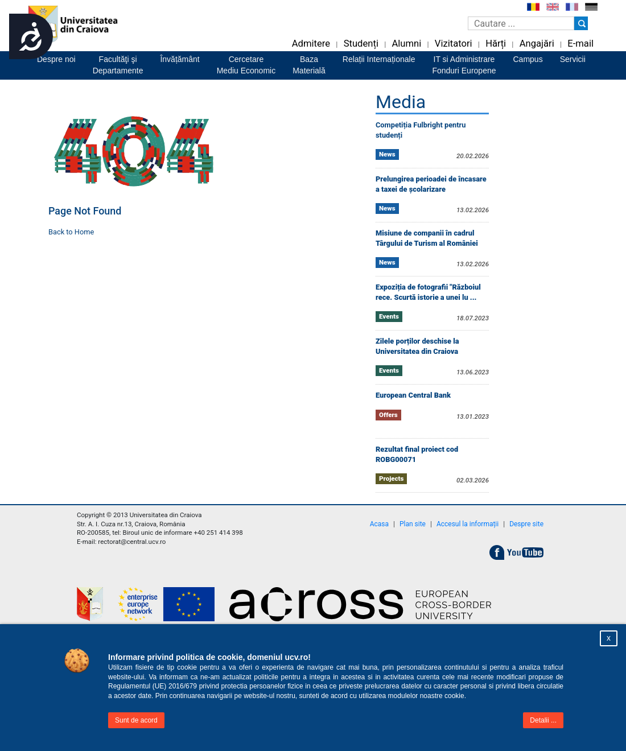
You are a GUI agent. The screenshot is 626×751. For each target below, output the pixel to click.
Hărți (495, 43)
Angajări (537, 43)
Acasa (379, 524)
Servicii (573, 59)
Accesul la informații (467, 524)
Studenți (361, 43)
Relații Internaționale (379, 59)
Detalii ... (543, 720)
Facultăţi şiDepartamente (118, 65)
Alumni (406, 43)
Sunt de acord (136, 720)
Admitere (311, 43)
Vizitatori (453, 43)
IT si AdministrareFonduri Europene (464, 65)
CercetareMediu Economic (246, 65)
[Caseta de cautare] (521, 23)
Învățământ (179, 59)
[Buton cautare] (581, 23)
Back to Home (71, 232)
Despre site (526, 524)
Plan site (413, 524)
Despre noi (56, 59)
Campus (528, 59)
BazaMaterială (309, 65)
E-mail (580, 43)
